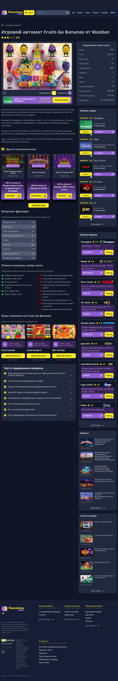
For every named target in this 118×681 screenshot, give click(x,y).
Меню (29, 12)
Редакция (43, 653)
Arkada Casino (88, 323)
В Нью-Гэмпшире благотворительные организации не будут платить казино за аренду (103, 468)
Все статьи (97, 591)
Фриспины (69, 615)
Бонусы (96, 12)
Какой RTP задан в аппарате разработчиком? (27, 392)
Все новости (97, 508)
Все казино (97, 224)
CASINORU (13, 195)
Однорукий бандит (93, 612)
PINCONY (65, 195)
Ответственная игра (47, 656)
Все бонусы (97, 425)
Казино (79, 12)
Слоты (87, 12)
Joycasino (85, 344)
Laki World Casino (90, 364)
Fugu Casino (87, 385)
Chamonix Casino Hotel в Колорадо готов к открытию (104, 480)
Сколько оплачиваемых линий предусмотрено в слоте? (32, 387)
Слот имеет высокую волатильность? (24, 404)
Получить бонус (61, 100)
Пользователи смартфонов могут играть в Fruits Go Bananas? (34, 398)
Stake (96, 139)
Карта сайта (44, 662)
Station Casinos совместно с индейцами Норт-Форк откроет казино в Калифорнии (104, 441)
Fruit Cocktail (8, 350)
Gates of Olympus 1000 (64, 172)
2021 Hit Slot (58, 350)
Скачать (42, 615)
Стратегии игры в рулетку (103, 535)
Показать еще (38, 205)
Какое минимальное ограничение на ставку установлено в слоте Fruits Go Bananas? (36, 374)
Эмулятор (89, 615)
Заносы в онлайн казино (103, 522)
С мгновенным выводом (49, 612)
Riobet (84, 261)
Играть (86, 132)
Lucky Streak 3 (34, 350)
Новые (88, 618)
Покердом (98, 118)
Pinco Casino (99, 160)
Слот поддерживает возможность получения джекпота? (32, 415)
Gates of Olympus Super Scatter (13, 172)
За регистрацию (72, 612)
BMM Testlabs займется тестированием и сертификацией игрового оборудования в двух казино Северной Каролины (104, 456)
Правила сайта (45, 650)
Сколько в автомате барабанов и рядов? (25, 381)
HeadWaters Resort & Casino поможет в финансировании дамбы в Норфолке (104, 495)
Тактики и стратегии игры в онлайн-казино (104, 576)
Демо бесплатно (13, 166)
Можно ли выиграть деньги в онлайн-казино (104, 549)
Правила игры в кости (102, 562)
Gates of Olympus (38, 172)
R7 (94, 203)
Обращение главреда (48, 659)
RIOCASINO (39, 195)
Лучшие (88, 621)
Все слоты (92, 626)
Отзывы (104, 12)
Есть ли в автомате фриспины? (21, 409)
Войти (112, 12)
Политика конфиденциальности (53, 647)
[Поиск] (67, 12)
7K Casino (98, 182)
